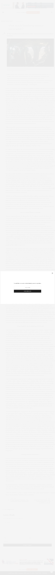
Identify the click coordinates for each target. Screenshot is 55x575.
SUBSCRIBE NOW (27, 291)
